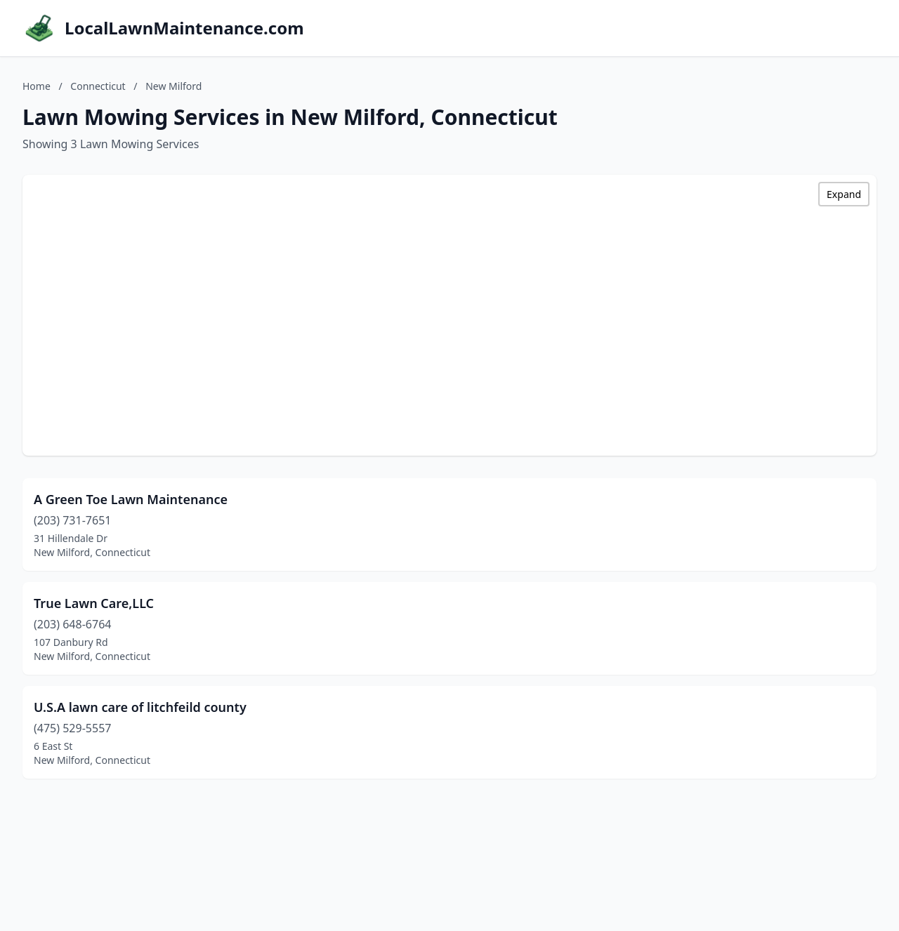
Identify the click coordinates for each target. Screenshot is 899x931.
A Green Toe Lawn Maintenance (131, 499)
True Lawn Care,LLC (94, 603)
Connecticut (97, 86)
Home (36, 86)
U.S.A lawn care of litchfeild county (140, 707)
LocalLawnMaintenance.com (184, 28)
